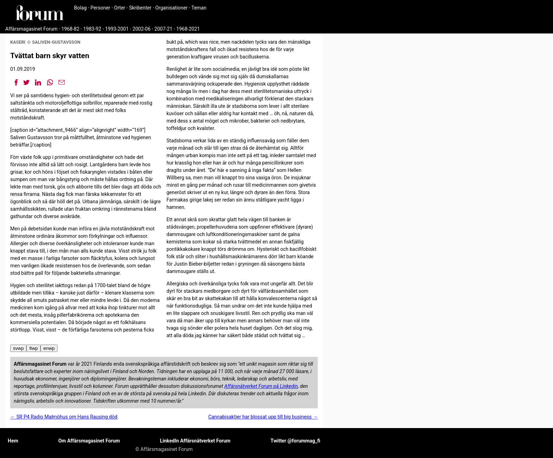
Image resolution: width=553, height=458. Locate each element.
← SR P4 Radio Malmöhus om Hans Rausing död (63, 417)
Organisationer (171, 8)
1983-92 (92, 29)
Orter (119, 8)
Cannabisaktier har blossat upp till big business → (263, 417)
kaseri (17, 42)
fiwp (33, 348)
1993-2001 (117, 29)
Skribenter (140, 8)
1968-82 (70, 29)
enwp (49, 348)
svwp (18, 348)
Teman (198, 8)
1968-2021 (188, 29)
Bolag (80, 8)
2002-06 (142, 29)
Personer (100, 8)
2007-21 (163, 29)
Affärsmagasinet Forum (31, 29)
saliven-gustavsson (56, 42)
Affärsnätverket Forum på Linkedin (261, 386)
